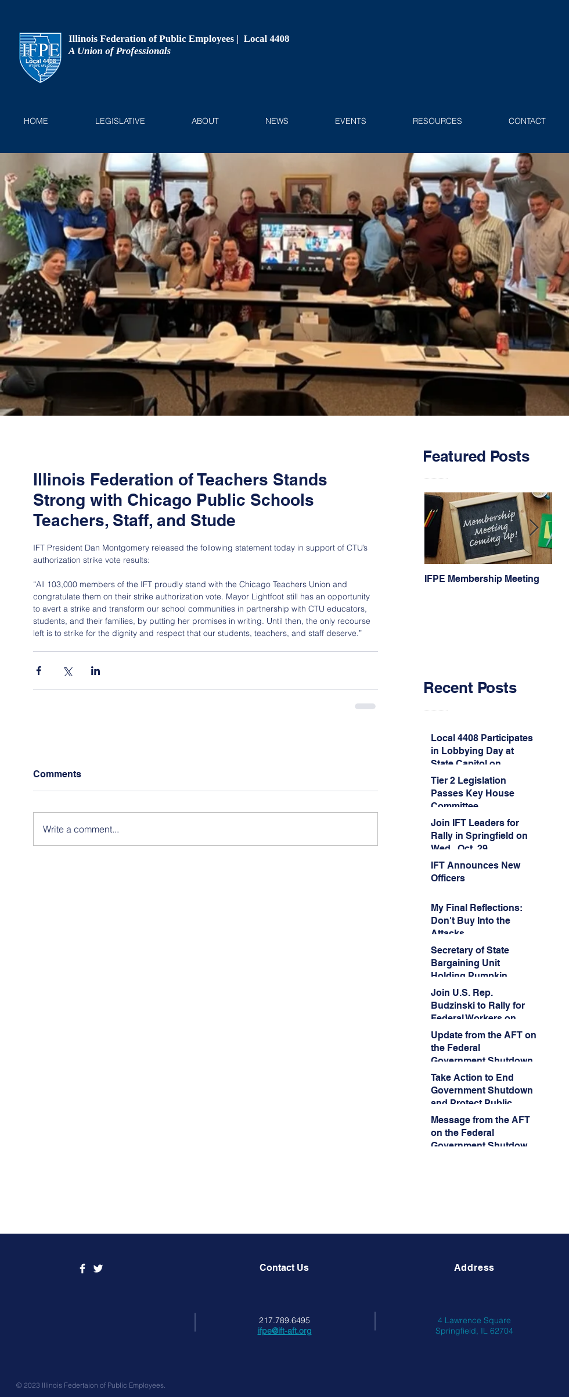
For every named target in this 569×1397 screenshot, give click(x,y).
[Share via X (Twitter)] (67, 670)
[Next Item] (533, 529)
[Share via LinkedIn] (95, 670)
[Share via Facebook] (38, 670)
